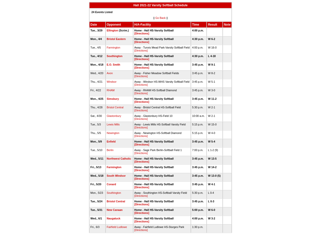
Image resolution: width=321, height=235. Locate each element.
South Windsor (116, 175)
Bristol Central (115, 107)
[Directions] (141, 33)
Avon (110, 73)
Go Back (160, 17)
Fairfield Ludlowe (117, 226)
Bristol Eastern (116, 38)
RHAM (111, 90)
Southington (115, 56)
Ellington (112, 30)
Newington (113, 132)
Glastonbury (114, 115)
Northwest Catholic (119, 158)
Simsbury (113, 98)
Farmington (113, 47)
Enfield (111, 141)
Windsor (112, 81)
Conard (111, 184)
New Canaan (115, 209)
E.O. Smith (113, 64)
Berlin (110, 150)
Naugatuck (113, 218)
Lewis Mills (113, 124)
